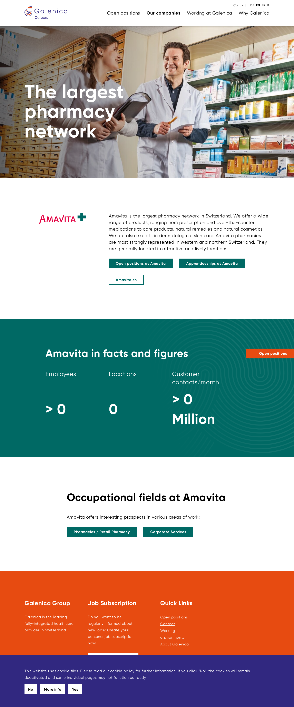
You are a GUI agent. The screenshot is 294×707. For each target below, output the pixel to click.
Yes (75, 689)
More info (52, 689)
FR (263, 5)
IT (268, 5)
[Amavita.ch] (126, 280)
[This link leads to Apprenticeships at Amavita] (212, 263)
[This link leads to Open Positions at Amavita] (141, 263)
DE (252, 5)
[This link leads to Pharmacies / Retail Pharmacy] (102, 532)
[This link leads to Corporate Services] (168, 532)
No (30, 689)
